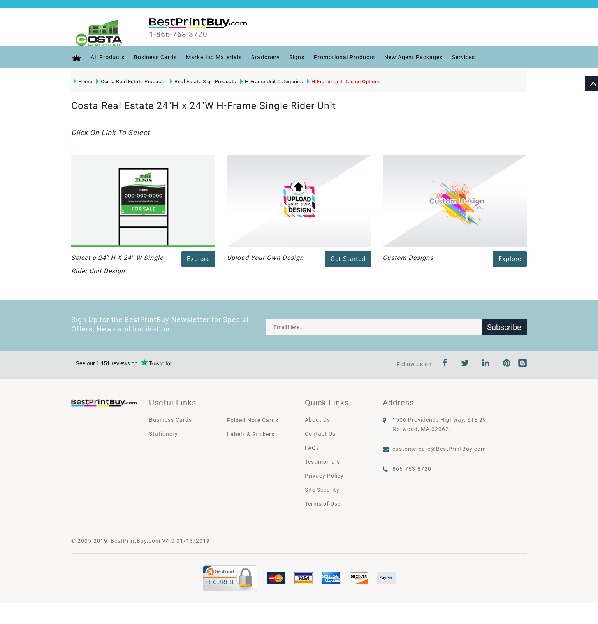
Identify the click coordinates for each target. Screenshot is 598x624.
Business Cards (155, 57)
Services (463, 57)
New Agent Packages (413, 57)
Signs (296, 57)
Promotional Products (344, 57)
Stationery (265, 57)
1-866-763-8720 (179, 34)
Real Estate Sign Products (203, 81)
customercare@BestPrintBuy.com (439, 449)
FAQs (312, 448)
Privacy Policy (324, 476)
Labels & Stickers (250, 434)
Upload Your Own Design (265, 257)
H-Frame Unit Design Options (344, 81)
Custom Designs (408, 257)
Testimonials (322, 462)
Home (83, 81)
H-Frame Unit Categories (271, 81)
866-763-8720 (411, 469)
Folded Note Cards (252, 420)
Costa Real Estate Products (131, 81)
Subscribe (504, 327)
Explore (198, 259)
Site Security (322, 490)
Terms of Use (323, 504)
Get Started (348, 259)
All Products (107, 57)
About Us (317, 420)
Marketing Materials (213, 57)
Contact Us (320, 434)
